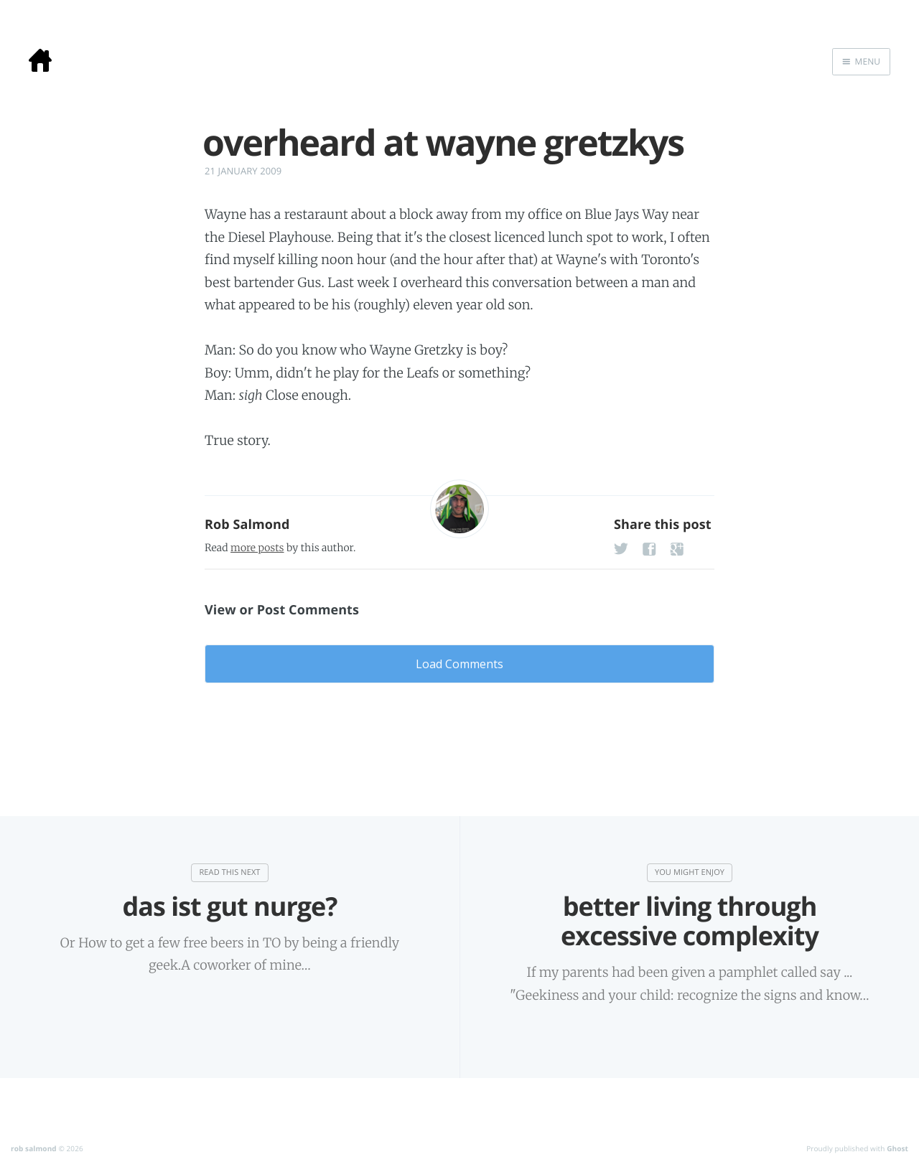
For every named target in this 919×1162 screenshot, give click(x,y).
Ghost (897, 1148)
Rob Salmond (247, 524)
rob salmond (34, 1148)
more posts (257, 547)
